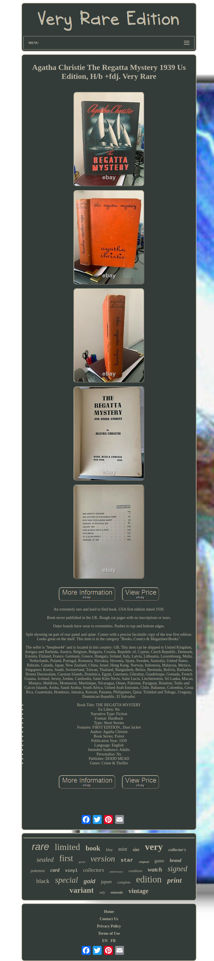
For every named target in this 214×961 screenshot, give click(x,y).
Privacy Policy (109, 926)
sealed (45, 859)
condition (135, 871)
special (66, 879)
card (54, 870)
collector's (177, 849)
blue (109, 850)
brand (175, 860)
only (102, 892)
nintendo (117, 892)
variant (81, 890)
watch (155, 869)
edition (149, 879)
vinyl (71, 870)
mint (122, 849)
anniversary (116, 871)
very (154, 847)
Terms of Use (109, 933)
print (174, 880)
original (144, 861)
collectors (93, 870)
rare (40, 846)
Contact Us (109, 919)
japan (106, 881)
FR (113, 941)
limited (67, 847)
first (66, 858)
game (159, 860)
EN (105, 941)
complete (124, 882)
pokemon (38, 871)
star (127, 860)
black (43, 880)
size (136, 849)
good (82, 861)
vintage (138, 890)
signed (178, 869)
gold (89, 881)
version (102, 858)
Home (109, 912)
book (93, 848)
